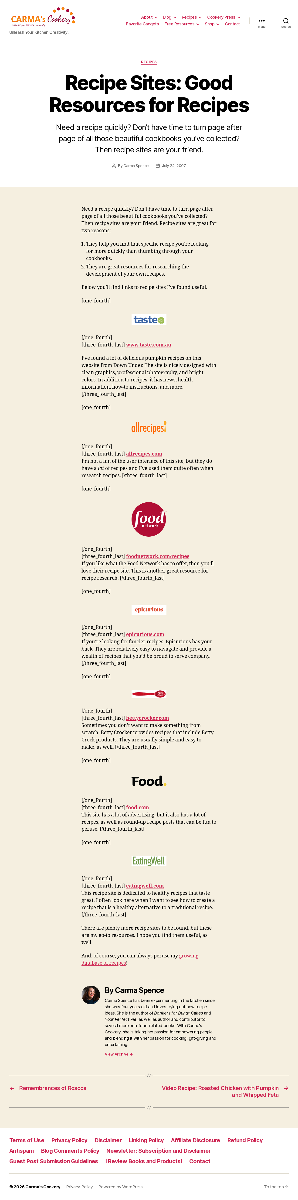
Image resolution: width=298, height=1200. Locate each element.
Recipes (189, 17)
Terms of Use (26, 1140)
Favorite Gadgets (142, 23)
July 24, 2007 (174, 165)
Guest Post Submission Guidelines (53, 1161)
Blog (167, 17)
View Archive (119, 1054)
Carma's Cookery (43, 1186)
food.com (137, 808)
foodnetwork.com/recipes (158, 556)
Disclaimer (108, 1140)
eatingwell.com (145, 886)
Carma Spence (136, 165)
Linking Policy (146, 1140)
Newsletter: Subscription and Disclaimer (158, 1150)
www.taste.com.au (148, 345)
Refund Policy (245, 1140)
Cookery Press (221, 17)
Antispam (21, 1150)
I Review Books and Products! (143, 1161)
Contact (232, 23)
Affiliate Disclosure (195, 1140)
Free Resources (179, 23)
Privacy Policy (69, 1140)
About (147, 17)
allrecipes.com (144, 454)
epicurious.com (145, 634)
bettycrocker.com (147, 718)
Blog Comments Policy (70, 1150)
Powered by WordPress (120, 1186)
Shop (209, 23)
